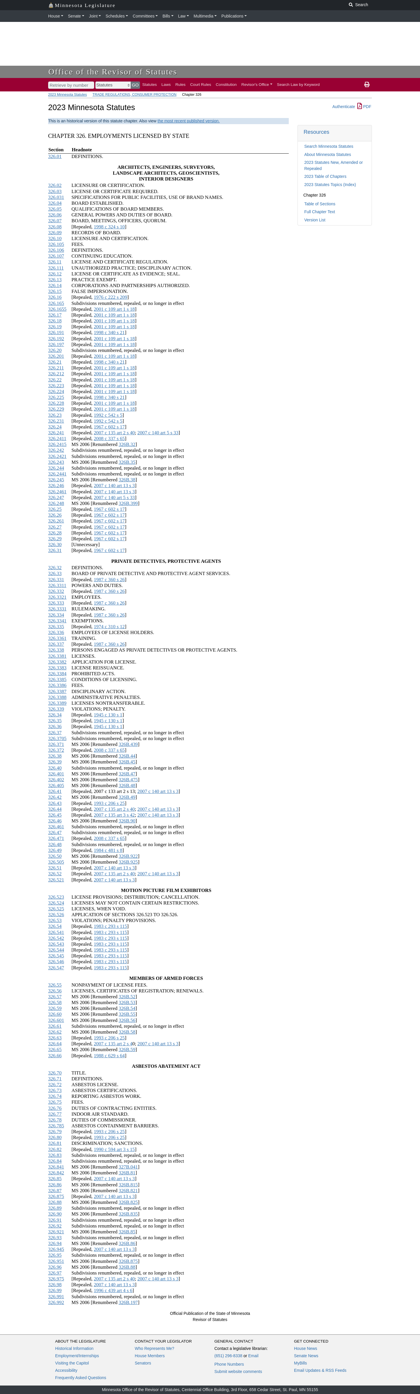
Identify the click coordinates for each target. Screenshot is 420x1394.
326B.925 (128, 862)
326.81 (55, 1143)
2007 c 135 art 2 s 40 (114, 432)
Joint (93, 16)
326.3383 (57, 668)
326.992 (56, 1302)
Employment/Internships (77, 1355)
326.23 (55, 415)
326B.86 (127, 1243)
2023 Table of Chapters (325, 176)
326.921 (56, 1232)
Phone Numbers (229, 1364)
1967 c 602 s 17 (109, 427)
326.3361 (57, 638)
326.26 (55, 515)
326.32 (55, 567)
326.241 (56, 432)
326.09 (55, 232)
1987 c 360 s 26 (109, 579)
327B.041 (128, 1167)
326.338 (56, 650)
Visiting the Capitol (72, 1363)
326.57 (55, 996)
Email (253, 1355)
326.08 (55, 227)
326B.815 (128, 1185)
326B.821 (128, 1190)
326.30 (55, 544)
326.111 (56, 268)
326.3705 (57, 738)
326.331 (56, 579)
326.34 (55, 715)
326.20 (55, 350)
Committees (144, 16)
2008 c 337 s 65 (109, 438)
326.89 (55, 1208)
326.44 (55, 809)
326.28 (55, 533)
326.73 (55, 1090)
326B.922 (128, 856)
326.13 (55, 279)
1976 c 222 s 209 (110, 297)
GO (135, 84)
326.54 (55, 926)
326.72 (55, 1084)
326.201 (56, 356)
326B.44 (127, 756)
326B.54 (127, 1008)
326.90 (55, 1214)
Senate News (306, 1355)
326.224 (56, 391)
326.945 (56, 1249)
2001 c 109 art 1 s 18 (114, 309)
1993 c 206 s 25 (109, 803)
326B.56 (127, 1020)
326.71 (55, 1078)
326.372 (56, 750)
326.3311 (57, 585)
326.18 (55, 321)
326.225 (56, 397)
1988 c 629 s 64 (109, 1055)
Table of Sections (319, 204)
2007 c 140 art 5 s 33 (157, 432)
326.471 (56, 838)
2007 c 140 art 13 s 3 (114, 485)
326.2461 (57, 491)
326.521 (56, 880)
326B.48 (127, 785)
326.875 (56, 1196)
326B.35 (127, 462)
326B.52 (127, 996)
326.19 (55, 326)
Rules (180, 84)
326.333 (56, 603)
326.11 (55, 262)
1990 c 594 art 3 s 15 (114, 1149)
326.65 (55, 1049)
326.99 (55, 1290)
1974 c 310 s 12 (109, 626)
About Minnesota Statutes (327, 154)
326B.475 (128, 779)
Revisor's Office (255, 84)
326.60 (55, 1014)
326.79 (55, 1131)
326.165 (56, 303)
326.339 (56, 709)
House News (305, 1348)
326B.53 (127, 1002)
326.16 (55, 297)
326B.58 (127, 1032)
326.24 (55, 427)
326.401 (56, 774)
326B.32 (127, 444)
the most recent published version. (189, 121)
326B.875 (128, 1261)
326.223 (56, 385)
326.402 (56, 779)
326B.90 (127, 821)
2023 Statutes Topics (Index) (330, 184)
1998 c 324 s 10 (109, 227)
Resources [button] (316, 132)
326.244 (56, 468)
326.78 (55, 1120)
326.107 (56, 256)
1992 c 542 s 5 (108, 415)
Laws (166, 84)
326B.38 (127, 479)
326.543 (56, 944)
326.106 (56, 250)
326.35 (55, 720)
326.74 (55, 1096)
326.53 (55, 920)
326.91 (55, 1220)
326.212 (56, 373)
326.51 (55, 868)
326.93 (55, 1237)
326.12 (55, 274)
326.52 (55, 873)
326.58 (55, 1002)
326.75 (55, 1102)
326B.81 (127, 1173)
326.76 (55, 1108)
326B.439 (128, 744)
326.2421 (57, 456)
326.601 (56, 1020)
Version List (314, 220)
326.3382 (57, 662)
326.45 (55, 815)
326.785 (56, 1126)
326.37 (55, 732)
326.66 (55, 1055)
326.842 (56, 1173)
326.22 (55, 380)
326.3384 (57, 673)
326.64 (55, 1043)
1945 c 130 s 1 (108, 715)
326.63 (55, 1038)
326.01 (55, 156)
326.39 (55, 762)
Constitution (226, 84)
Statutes (149, 84)
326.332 (56, 591)
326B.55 (127, 1014)
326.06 (55, 215)
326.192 (56, 338)
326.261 (56, 521)
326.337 (56, 644)
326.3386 (57, 685)
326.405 (56, 785)
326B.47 (127, 774)
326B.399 (128, 503)
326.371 (56, 744)
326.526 (56, 914)
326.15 (55, 291)
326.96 (55, 1267)
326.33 (55, 573)
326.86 (55, 1185)
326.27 (55, 527)
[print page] (367, 84)
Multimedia (204, 16)
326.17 (55, 315)
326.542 (56, 938)
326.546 (56, 961)
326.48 (55, 844)
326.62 (55, 1032)
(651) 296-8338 (228, 1355)
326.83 (55, 1155)
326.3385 (57, 679)
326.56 (55, 991)
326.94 (55, 1243)
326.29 (55, 538)
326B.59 (127, 1049)
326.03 (55, 191)
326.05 (55, 209)
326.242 (56, 450)
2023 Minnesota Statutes (67, 95)
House (54, 16)
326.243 (56, 462)
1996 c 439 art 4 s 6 (113, 1290)
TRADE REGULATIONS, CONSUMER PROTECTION (134, 95)
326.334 (56, 615)
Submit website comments (238, 1371)
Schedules (115, 16)
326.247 (56, 497)
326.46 (55, 821)
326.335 (56, 626)
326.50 (55, 856)
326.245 (56, 479)
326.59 (55, 1008)
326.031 (56, 197)
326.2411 (57, 438)
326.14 (55, 285)
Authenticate (343, 106)
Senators (143, 1363)
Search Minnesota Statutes (328, 146)
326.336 (56, 632)
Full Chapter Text (319, 211)
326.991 (56, 1296)
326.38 (55, 756)
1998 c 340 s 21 (109, 332)
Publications (232, 16)
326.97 (55, 1273)
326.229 (56, 409)
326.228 (56, 403)
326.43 (55, 803)
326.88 (55, 1202)
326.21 (55, 362)
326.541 (56, 932)
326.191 (56, 332)
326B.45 (127, 762)
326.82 (55, 1149)
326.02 (55, 185)
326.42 (55, 797)
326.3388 (57, 697)
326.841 (56, 1167)
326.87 (55, 1190)
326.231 (56, 421)
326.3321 (57, 597)
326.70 (55, 1073)
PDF (364, 106)
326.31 (55, 550)
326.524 (56, 903)
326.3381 (57, 656)
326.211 (56, 368)
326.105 (56, 244)
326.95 (55, 1255)
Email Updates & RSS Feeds (320, 1370)
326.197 (56, 344)
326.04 (55, 203)
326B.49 (127, 797)
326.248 (56, 503)
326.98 (55, 1284)
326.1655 (57, 309)
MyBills (300, 1363)
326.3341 (57, 621)
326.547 (56, 968)
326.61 (55, 1026)
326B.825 (128, 1202)
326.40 (55, 768)
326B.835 (128, 1214)
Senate (74, 16)
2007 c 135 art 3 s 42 (114, 815)
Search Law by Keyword (298, 84)
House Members (150, 1355)
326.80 (55, 1137)
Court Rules (200, 84)
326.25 (55, 509)
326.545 (56, 956)
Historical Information (74, 1348)
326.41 (55, 791)
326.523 (56, 897)
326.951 (56, 1261)
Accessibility (66, 1370)
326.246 (56, 485)
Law (182, 16)
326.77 (55, 1114)
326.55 (55, 985)
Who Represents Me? (154, 1348)
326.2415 (57, 444)
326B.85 (127, 1232)
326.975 (56, 1279)
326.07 (55, 220)
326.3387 (57, 691)
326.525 (56, 909)
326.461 (56, 826)
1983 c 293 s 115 (110, 926)
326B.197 (128, 1302)
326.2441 (57, 474)
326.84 (55, 1161)
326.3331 (57, 609)
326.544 (56, 950)
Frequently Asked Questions (80, 1377)
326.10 (55, 238)
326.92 (55, 1226)
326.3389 (57, 703)
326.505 (56, 862)
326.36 (55, 726)
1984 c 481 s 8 (108, 850)
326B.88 (127, 1267)
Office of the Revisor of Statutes (112, 71)
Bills (166, 16)
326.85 (55, 1178)
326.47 (55, 832)
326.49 (55, 850)
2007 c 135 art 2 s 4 (113, 1043)
